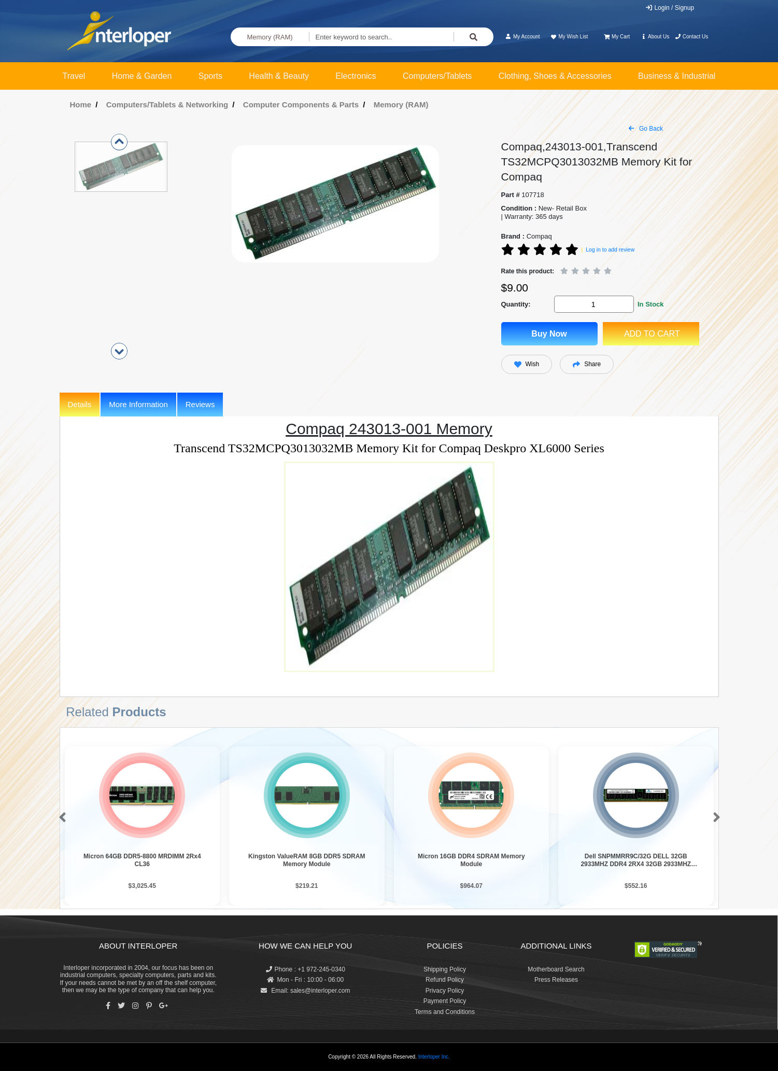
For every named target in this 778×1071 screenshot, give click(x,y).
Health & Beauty (279, 76)
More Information (138, 404)
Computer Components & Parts (301, 104)
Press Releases (556, 979)
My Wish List (569, 36)
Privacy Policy (445, 990)
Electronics (355, 76)
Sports (210, 76)
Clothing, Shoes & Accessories (555, 76)
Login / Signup (669, 7)
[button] (60, 818)
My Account (522, 36)
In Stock (651, 304)
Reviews (200, 404)
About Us (654, 36)
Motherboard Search (556, 969)
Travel (74, 76)
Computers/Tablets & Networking (167, 104)
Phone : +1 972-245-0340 (305, 969)
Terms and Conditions (445, 1012)
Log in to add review (610, 249)
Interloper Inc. (434, 1057)
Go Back (646, 128)
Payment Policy (444, 1001)
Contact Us (692, 36)
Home (81, 104)
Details (80, 404)
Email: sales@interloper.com (305, 990)
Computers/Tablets (437, 76)
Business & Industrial (676, 76)
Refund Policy (445, 979)
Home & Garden (142, 76)
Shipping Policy (444, 969)
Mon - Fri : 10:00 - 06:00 (305, 979)
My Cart (617, 36)
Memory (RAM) (269, 37)
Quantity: (516, 304)
